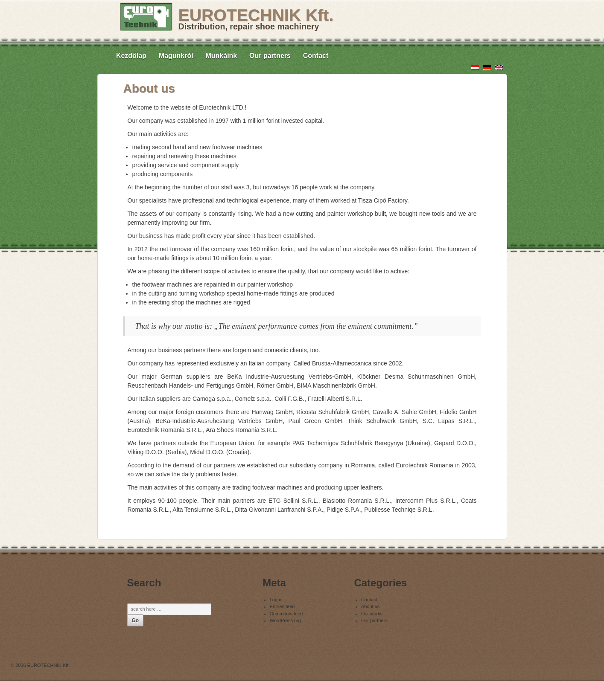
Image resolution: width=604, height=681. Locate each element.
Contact (316, 55)
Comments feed (286, 613)
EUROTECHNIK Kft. (256, 15)
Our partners (270, 55)
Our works (371, 613)
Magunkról (176, 55)
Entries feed (282, 606)
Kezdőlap (131, 55)
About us (370, 606)
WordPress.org (285, 620)
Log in (276, 599)
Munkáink (221, 55)
